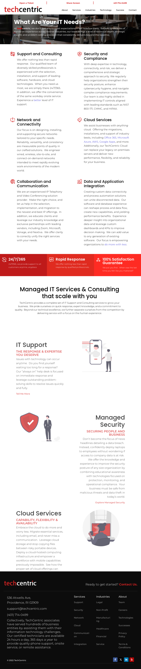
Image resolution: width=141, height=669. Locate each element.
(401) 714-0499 (17, 615)
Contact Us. (128, 584)
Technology (106, 10)
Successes (124, 625)
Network (79, 617)
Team (122, 602)
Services (76, 10)
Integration (80, 644)
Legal (99, 602)
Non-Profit (102, 610)
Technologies (126, 617)
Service (100, 644)
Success (120, 10)
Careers (123, 610)
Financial (101, 636)
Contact (133, 10)
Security (78, 610)
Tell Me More (23, 439)
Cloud (77, 625)
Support (78, 602)
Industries (90, 10)
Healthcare (102, 628)
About (65, 10)
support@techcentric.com (27, 608)
